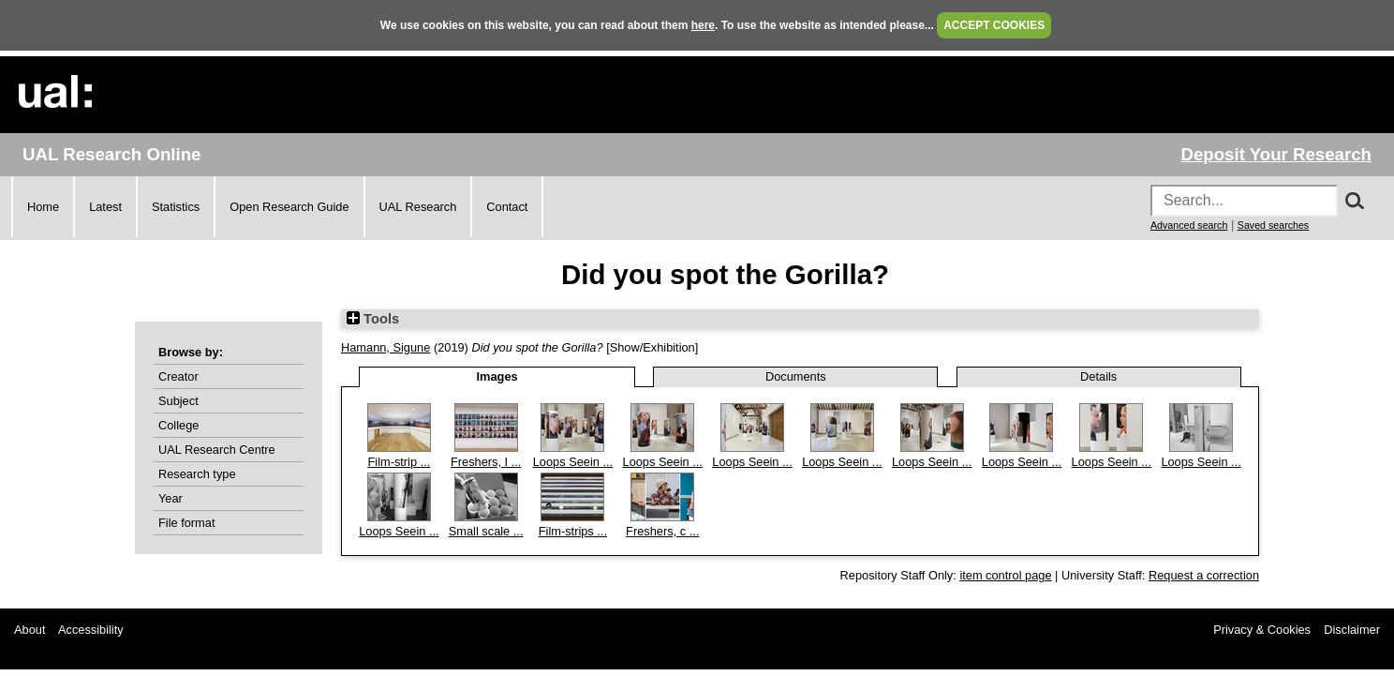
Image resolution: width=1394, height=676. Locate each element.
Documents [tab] (795, 376)
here (703, 25)
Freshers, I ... (486, 462)
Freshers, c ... (662, 531)
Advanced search (1188, 225)
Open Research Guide (289, 207)
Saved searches (1273, 225)
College (178, 425)
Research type (197, 474)
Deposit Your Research (1276, 154)
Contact (506, 207)
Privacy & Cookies (1262, 630)
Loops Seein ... (573, 462)
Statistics (176, 207)
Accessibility (91, 630)
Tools (373, 318)
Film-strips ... (573, 531)
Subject (178, 401)
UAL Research (418, 207)
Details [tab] (1098, 376)
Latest (105, 207)
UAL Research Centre (216, 450)
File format (186, 523)
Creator (178, 376)
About (29, 630)
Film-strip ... (398, 462)
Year (170, 498)
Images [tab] (497, 376)
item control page (1005, 575)
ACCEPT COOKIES (994, 25)
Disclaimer (1352, 630)
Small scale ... (486, 531)
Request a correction (1204, 575)
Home (43, 207)
